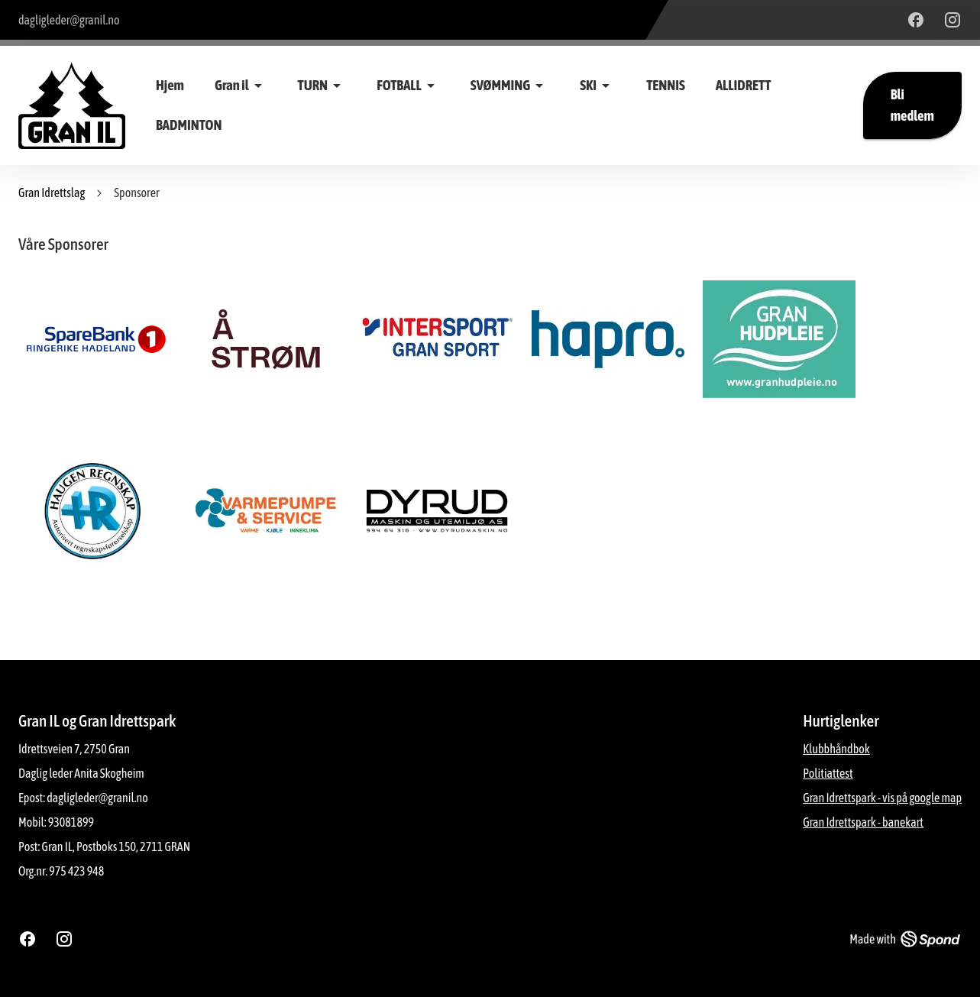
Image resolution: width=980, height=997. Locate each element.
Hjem (170, 85)
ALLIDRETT (743, 85)
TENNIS (665, 85)
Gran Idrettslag (51, 192)
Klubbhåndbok (836, 749)
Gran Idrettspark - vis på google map (882, 797)
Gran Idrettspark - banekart (863, 822)
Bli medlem (912, 105)
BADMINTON (189, 125)
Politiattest (827, 773)
